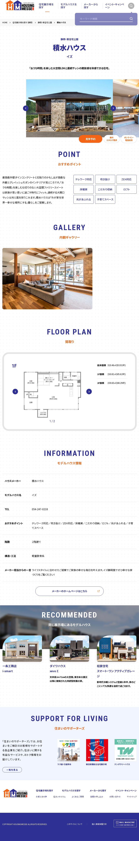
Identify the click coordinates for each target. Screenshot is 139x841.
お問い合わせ (115, 796)
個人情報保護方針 (99, 824)
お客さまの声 (41, 796)
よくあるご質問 (78, 796)
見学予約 (91, 139)
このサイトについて (74, 824)
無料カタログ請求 (111, 138)
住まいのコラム (59, 796)
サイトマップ (132, 796)
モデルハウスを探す (69, 9)
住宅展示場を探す (46, 9)
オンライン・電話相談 (129, 138)
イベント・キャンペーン (114, 9)
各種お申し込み (96, 796)
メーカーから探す (91, 9)
